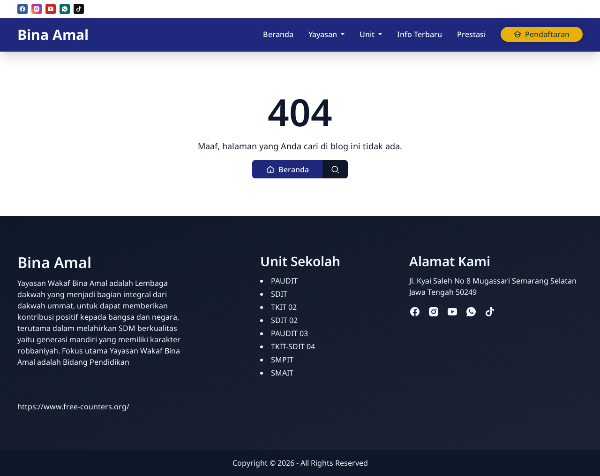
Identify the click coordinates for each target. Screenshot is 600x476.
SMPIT (282, 359)
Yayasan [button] (322, 34)
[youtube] (50, 9)
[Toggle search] (335, 169)
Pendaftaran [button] (542, 34)
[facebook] (22, 9)
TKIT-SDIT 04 (293, 346)
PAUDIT (284, 281)
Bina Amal (53, 34)
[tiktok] (79, 9)
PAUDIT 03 (289, 333)
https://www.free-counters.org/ (73, 406)
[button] (287, 169)
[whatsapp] (65, 9)
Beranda (278, 34)
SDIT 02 (284, 320)
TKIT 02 (284, 307)
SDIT (279, 294)
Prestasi (471, 34)
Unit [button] (367, 34)
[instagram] (36, 9)
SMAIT (282, 373)
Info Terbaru (419, 34)
